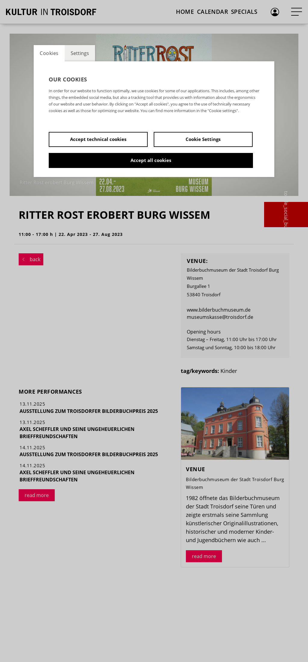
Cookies (49, 53)
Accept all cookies (151, 160)
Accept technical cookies (98, 139)
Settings (80, 53)
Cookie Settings (203, 139)
